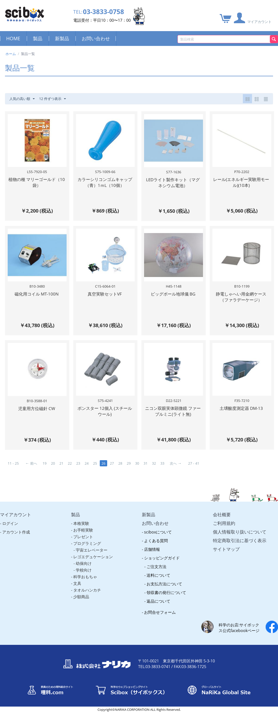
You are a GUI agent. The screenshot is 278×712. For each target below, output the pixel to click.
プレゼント (83, 536)
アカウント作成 (16, 532)
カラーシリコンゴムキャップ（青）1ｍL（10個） (104, 182)
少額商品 (81, 596)
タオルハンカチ (87, 590)
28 (120, 463)
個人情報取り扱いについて (239, 532)
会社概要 (222, 514)
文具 (77, 583)
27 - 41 (193, 463)
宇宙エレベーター (91, 550)
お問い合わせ (96, 38)
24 (87, 463)
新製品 (62, 38)
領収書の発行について (166, 592)
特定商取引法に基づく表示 (239, 540)
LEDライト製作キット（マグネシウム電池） (173, 182)
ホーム (10, 53)
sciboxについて (158, 532)
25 (95, 463)
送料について (158, 575)
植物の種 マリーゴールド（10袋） (36, 182)
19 (45, 463)
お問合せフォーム (160, 612)
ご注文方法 (156, 566)
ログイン (10, 523)
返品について (158, 601)
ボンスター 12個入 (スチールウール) (104, 411)
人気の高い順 (22, 98)
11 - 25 (13, 463)
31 (146, 463)
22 (70, 463)
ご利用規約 (224, 523)
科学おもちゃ (85, 576)
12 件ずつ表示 (52, 98)
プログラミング (87, 543)
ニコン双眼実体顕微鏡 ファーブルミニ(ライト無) (173, 411)
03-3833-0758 (103, 11)
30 (137, 463)
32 (154, 463)
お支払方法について (164, 584)
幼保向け (84, 563)
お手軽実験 (83, 530)
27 (112, 463)
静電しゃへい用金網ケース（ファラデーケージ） (241, 297)
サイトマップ (226, 549)
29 (129, 463)
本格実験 (81, 523)
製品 (37, 38)
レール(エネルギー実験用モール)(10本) (241, 182)
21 (61, 463)
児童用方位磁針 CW (36, 408)
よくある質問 (156, 540)
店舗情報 (152, 549)
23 (78, 463)
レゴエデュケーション (93, 556)
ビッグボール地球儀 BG (173, 294)
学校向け (84, 570)
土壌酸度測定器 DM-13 (241, 408)
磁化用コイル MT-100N (37, 294)
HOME (13, 38)
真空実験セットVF (105, 294)
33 (162, 463)
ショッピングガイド (162, 558)
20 (53, 463)
